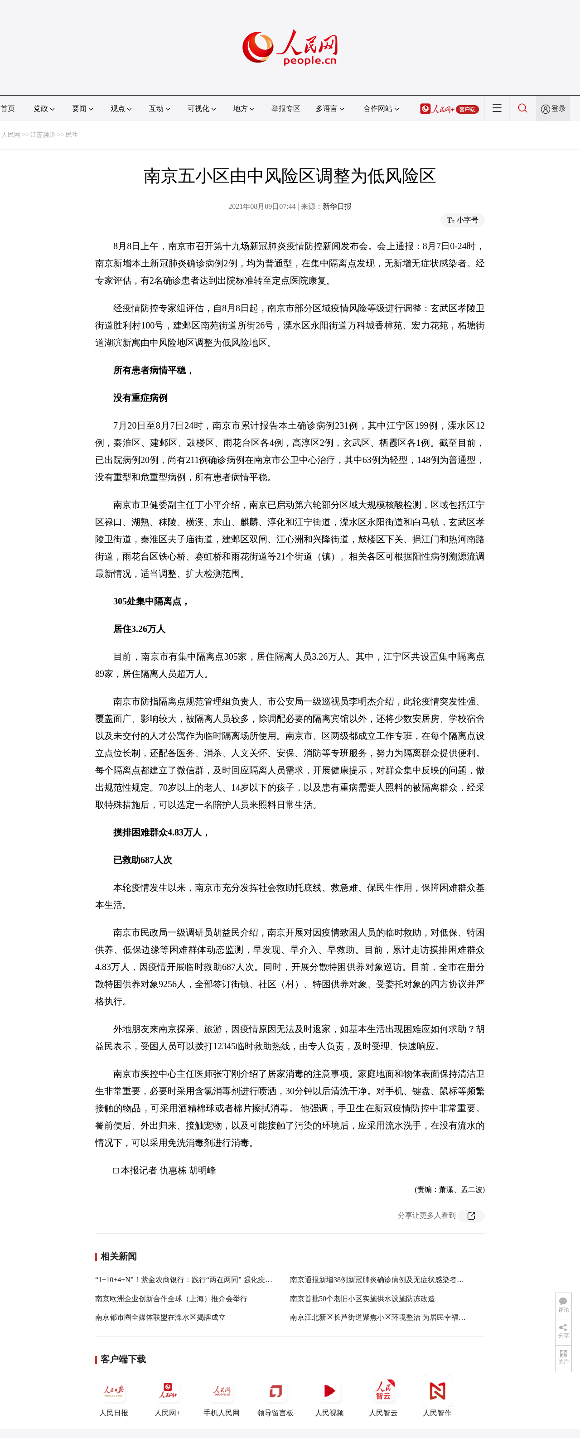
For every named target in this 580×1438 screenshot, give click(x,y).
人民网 (10, 134)
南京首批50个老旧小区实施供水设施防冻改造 (362, 1299)
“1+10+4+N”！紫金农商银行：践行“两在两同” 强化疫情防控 (191, 1280)
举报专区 (285, 108)
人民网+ (168, 1396)
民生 (72, 134)
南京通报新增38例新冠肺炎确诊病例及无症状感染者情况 (380, 1280)
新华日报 (337, 206)
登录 (558, 108)
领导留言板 (275, 1396)
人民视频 (329, 1396)
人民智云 (383, 1396)
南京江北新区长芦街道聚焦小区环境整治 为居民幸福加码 (381, 1317)
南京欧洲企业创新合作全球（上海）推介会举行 (171, 1299)
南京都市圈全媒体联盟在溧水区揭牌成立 (160, 1317)
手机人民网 (221, 1396)
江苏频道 (43, 134)
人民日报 (114, 1396)
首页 (7, 108)
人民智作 (437, 1396)
